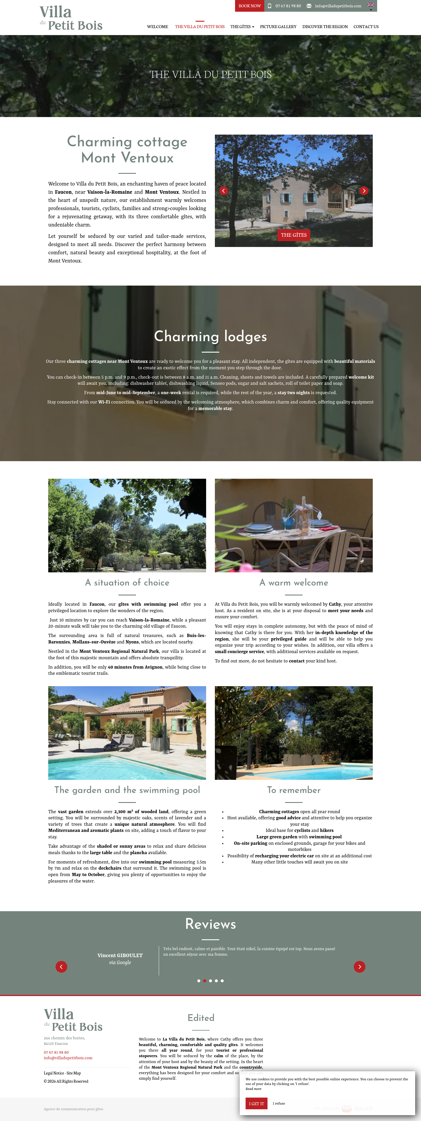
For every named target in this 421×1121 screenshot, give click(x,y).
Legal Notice (54, 1073)
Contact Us (366, 26)
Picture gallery (278, 26)
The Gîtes (293, 234)
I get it (256, 1103)
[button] (370, 6)
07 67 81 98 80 (288, 5)
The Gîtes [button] (242, 26)
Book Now (250, 5)
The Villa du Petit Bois (200, 26)
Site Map (74, 1073)
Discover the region (325, 26)
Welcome (157, 26)
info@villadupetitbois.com (338, 5)
